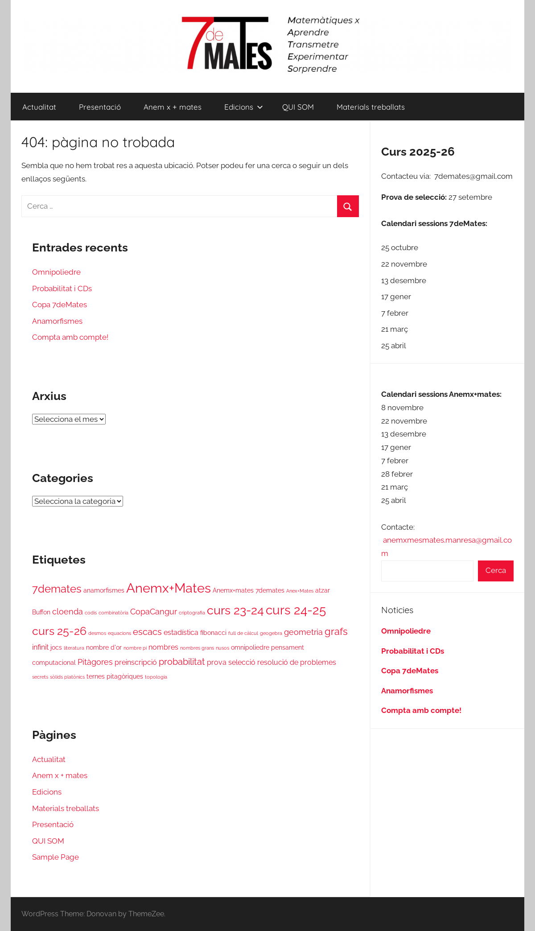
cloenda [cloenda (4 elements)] (67, 611)
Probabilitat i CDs (62, 288)
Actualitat (39, 106)
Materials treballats (371, 106)
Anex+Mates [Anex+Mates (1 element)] (299, 590)
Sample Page (55, 857)
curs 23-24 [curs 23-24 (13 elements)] (235, 610)
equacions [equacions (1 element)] (119, 633)
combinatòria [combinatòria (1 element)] (113, 612)
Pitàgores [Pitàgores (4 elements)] (95, 662)
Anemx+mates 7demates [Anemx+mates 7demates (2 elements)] (248, 590)
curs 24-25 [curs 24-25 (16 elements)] (296, 610)
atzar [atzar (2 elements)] (322, 590)
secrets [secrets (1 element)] (40, 677)
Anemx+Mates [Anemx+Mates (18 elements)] (168, 588)
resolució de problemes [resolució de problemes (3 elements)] (296, 662)
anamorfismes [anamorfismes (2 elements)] (103, 590)
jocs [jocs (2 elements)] (56, 647)
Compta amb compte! (70, 337)
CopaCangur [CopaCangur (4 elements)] (153, 611)
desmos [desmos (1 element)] (97, 633)
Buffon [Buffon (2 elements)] (41, 612)
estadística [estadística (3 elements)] (181, 632)
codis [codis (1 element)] (91, 612)
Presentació (100, 106)
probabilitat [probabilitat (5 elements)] (182, 661)
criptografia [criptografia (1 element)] (192, 612)
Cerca (496, 570)
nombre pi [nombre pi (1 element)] (135, 648)
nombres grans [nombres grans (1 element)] (197, 648)
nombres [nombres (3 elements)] (163, 647)
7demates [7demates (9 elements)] (57, 588)
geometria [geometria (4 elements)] (303, 632)
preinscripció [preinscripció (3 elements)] (136, 662)
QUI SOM (298, 106)
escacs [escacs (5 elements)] (147, 631)
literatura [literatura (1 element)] (74, 648)
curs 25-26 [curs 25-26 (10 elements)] (59, 631)
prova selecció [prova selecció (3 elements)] (231, 662)
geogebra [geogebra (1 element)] (271, 633)
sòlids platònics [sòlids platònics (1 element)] (67, 677)
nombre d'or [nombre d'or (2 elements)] (104, 647)
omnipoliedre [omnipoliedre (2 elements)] (250, 647)
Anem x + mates (173, 106)
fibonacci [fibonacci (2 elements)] (213, 632)
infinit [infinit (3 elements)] (40, 647)
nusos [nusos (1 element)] (222, 648)
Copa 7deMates (59, 304)
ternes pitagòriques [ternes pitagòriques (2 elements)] (114, 676)
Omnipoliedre (56, 272)
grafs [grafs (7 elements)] (336, 631)
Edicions (243, 106)
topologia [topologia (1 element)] (156, 677)
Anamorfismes (57, 321)
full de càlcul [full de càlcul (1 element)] (243, 633)
